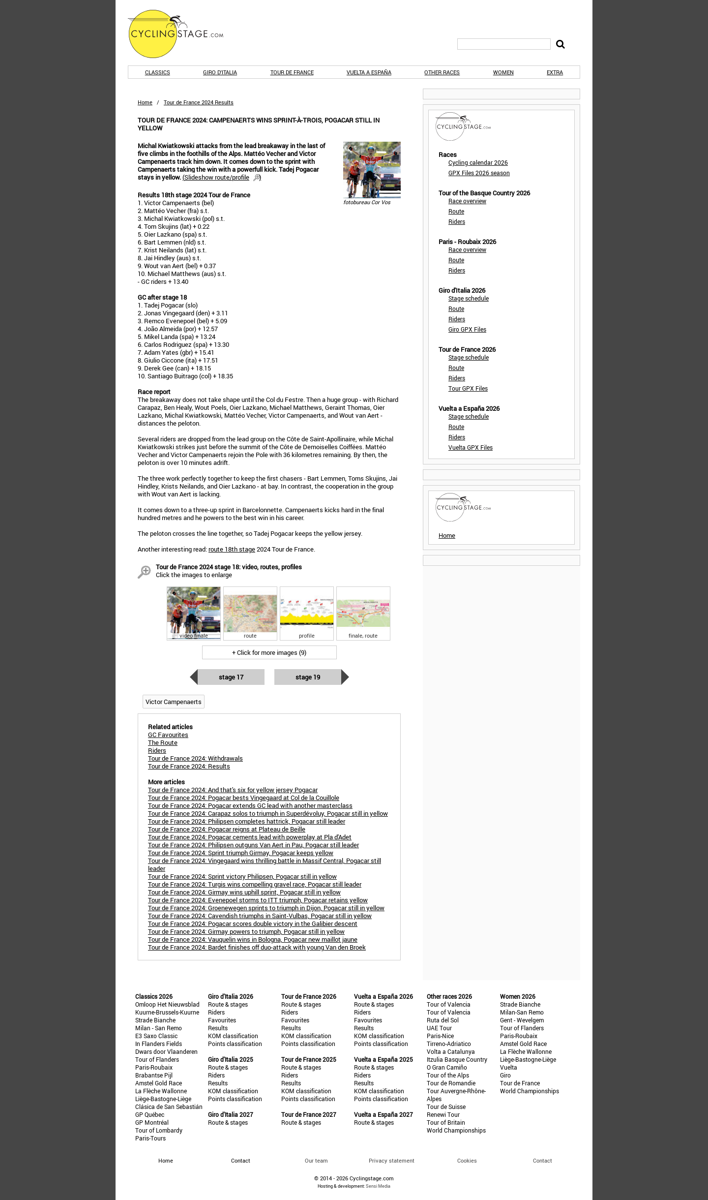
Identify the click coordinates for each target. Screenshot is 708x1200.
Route (456, 211)
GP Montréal (152, 1122)
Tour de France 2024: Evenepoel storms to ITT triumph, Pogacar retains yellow (258, 899)
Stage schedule (468, 298)
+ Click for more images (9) (269, 652)
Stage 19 (307, 677)
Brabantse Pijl (154, 1075)
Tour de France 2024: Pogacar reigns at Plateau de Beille (226, 829)
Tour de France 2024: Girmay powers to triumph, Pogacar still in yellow (246, 931)
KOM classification (233, 1036)
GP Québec (149, 1114)
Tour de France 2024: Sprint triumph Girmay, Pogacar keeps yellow (240, 852)
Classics (157, 72)
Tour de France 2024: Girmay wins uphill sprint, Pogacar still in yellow (244, 892)
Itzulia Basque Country (457, 1059)
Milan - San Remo (158, 1028)
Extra (555, 72)
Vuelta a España (369, 72)
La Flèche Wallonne (161, 1091)
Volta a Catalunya (451, 1051)
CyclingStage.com (182, 34)
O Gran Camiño (447, 1067)
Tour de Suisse (446, 1106)
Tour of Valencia (449, 1004)
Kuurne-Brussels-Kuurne (167, 1012)
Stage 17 (231, 677)
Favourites (222, 1020)
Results (218, 1028)
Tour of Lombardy (158, 1130)
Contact (542, 1160)
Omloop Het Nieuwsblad (167, 1004)
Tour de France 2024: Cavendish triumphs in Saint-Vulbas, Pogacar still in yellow (260, 915)
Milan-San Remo (522, 1012)
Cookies (467, 1160)
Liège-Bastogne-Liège (163, 1099)
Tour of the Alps (448, 1075)
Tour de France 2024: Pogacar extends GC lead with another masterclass (250, 805)
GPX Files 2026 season (479, 173)
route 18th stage (231, 549)
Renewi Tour (443, 1114)
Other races (442, 72)
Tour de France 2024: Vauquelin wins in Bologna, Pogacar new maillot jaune (252, 939)
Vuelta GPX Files (470, 447)
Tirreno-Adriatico (449, 1043)
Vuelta (508, 1067)
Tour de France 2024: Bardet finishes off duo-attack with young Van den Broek (257, 947)
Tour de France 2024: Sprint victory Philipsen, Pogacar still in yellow (242, 876)
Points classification (235, 1043)
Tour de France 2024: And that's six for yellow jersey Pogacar (233, 789)
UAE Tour (439, 1028)
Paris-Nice (440, 1036)
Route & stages (228, 1004)
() (221, 177)
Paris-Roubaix (154, 1067)
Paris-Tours (150, 1138)
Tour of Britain (446, 1122)
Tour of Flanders (157, 1059)
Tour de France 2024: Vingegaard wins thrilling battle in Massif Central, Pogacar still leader (264, 864)
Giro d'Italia (220, 72)
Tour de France (292, 72)
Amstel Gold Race (158, 1083)
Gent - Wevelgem (522, 1020)
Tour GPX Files (468, 388)
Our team (316, 1160)
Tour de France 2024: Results (189, 766)
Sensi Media (378, 1186)
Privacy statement (391, 1160)
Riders (456, 221)
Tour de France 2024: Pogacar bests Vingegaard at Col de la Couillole (243, 797)
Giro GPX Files (467, 329)
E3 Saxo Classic (156, 1036)
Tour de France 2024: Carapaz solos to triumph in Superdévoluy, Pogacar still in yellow (268, 813)
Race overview (467, 201)
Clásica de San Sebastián (169, 1106)
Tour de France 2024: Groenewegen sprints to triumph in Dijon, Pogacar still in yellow (266, 907)
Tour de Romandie (451, 1083)
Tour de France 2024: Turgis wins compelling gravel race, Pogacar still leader (254, 884)
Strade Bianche (155, 1020)
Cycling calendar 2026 (478, 162)
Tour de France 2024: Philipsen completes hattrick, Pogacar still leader (246, 821)
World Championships (456, 1130)
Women (503, 72)
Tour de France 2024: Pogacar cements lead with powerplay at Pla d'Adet (250, 836)
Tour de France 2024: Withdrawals (195, 758)
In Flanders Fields (158, 1043)
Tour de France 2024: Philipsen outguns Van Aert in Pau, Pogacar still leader (253, 844)
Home (145, 102)
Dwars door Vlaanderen (166, 1051)
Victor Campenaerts (174, 701)
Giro (505, 1075)
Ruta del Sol (443, 1020)
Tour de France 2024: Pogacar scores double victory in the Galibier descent (252, 923)
